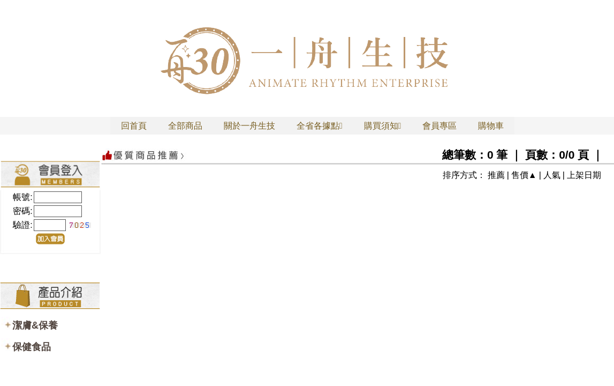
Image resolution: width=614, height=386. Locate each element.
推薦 (496, 175)
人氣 (551, 175)
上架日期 (584, 175)
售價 (519, 175)
